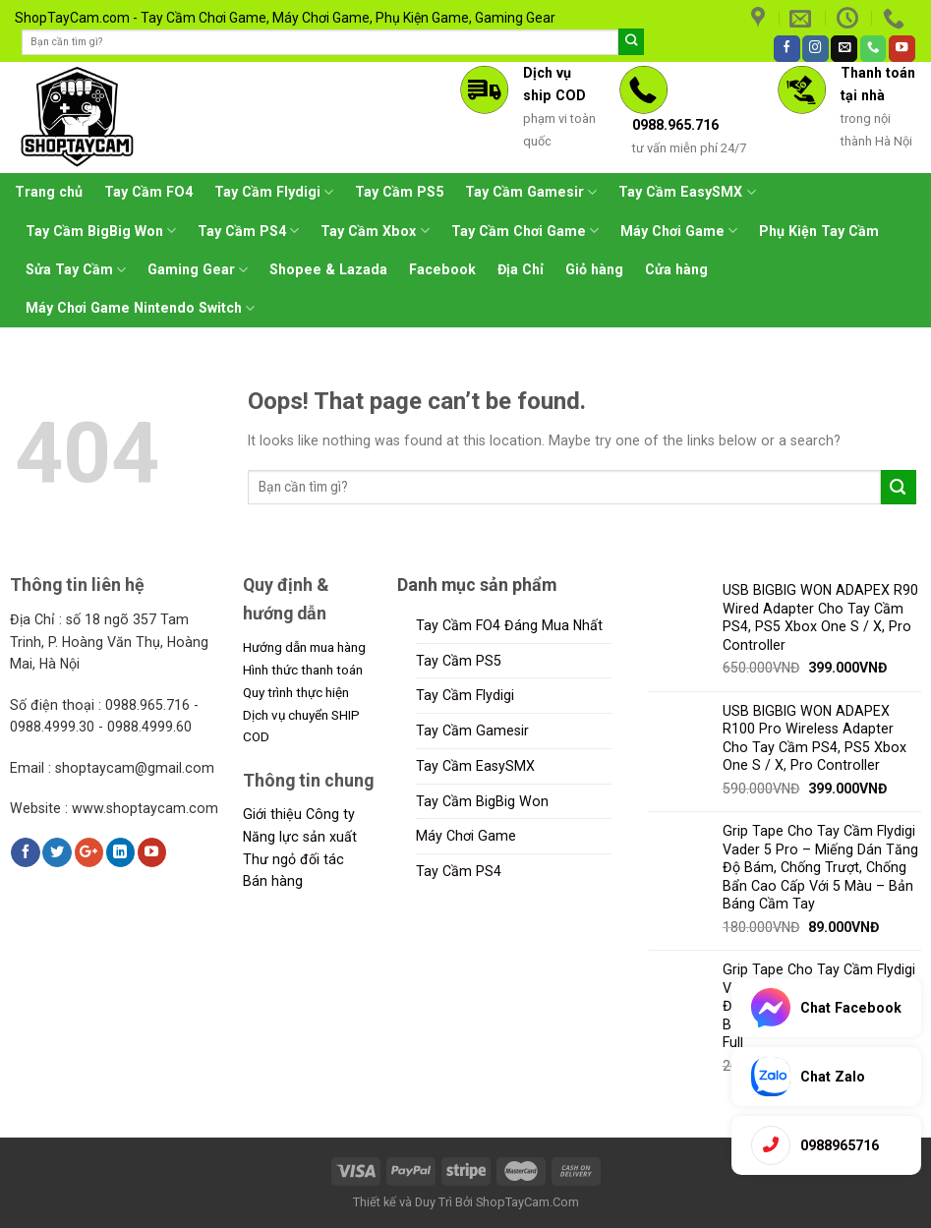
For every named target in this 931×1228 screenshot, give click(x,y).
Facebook (442, 269)
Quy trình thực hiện (296, 692)
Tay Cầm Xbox (374, 230)
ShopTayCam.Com (527, 1202)
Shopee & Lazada (328, 269)
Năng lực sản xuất (300, 837)
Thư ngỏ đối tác (293, 859)
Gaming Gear (197, 270)
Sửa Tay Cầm (76, 270)
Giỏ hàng (594, 269)
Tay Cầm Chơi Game (525, 230)
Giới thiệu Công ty (299, 814)
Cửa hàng (676, 269)
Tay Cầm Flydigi (273, 192)
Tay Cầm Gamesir (531, 192)
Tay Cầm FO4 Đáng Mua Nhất (509, 625)
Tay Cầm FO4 (148, 192)
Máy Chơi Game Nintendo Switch (140, 308)
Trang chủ (49, 192)
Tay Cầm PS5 (399, 192)
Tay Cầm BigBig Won (101, 230)
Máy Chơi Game (678, 230)
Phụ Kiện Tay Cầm (819, 231)
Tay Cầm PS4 (248, 230)
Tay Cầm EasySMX (686, 192)
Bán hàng (273, 881)
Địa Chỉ (520, 269)
